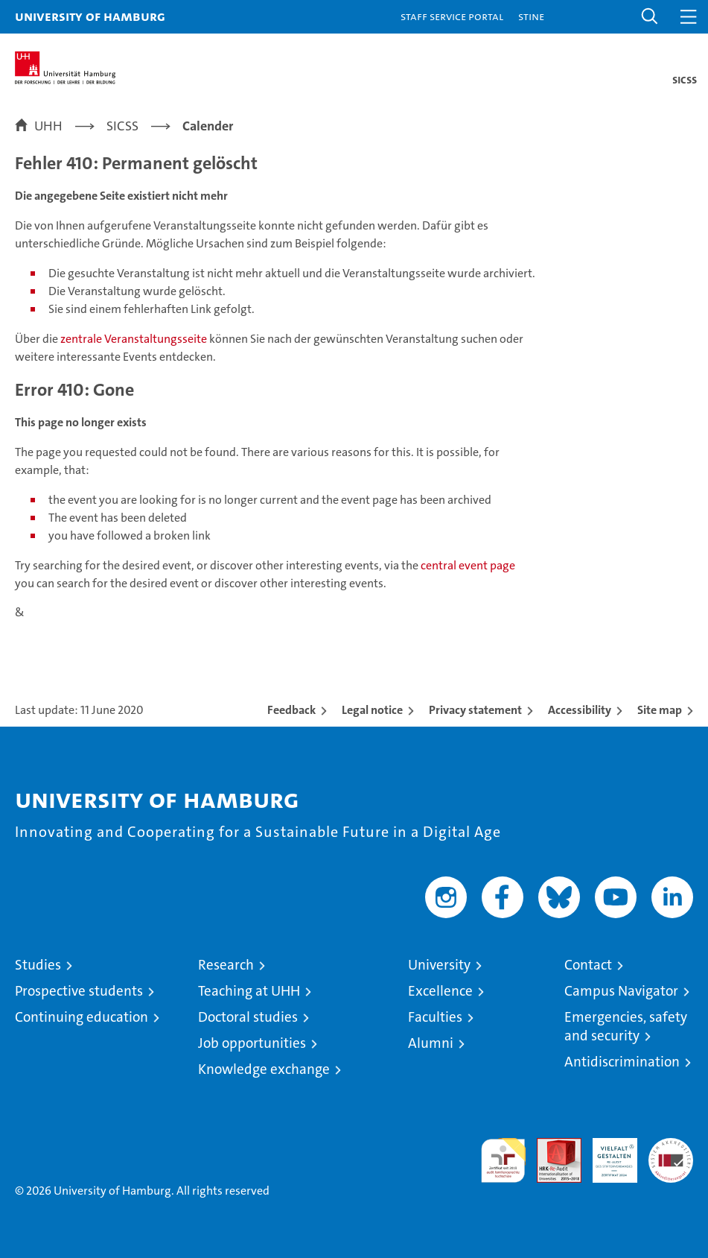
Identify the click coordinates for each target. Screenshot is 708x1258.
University (439, 964)
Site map (659, 710)
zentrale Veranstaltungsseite (134, 339)
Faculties (435, 1017)
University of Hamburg (90, 16)
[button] (650, 17)
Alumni (430, 1043)
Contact (588, 964)
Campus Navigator (621, 991)
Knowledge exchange (264, 1069)
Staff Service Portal (452, 16)
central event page (468, 565)
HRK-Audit (607, 1153)
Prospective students (79, 991)
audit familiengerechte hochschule (503, 1160)
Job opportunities (252, 1043)
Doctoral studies (248, 1017)
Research (226, 964)
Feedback (291, 710)
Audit (551, 1146)
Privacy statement (475, 710)
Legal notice (372, 710)
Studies (38, 964)
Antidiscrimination (622, 1061)
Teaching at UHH (249, 991)
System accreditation (670, 1153)
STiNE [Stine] (531, 16)
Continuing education (81, 1017)
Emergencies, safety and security (625, 1026)
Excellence (440, 991)
